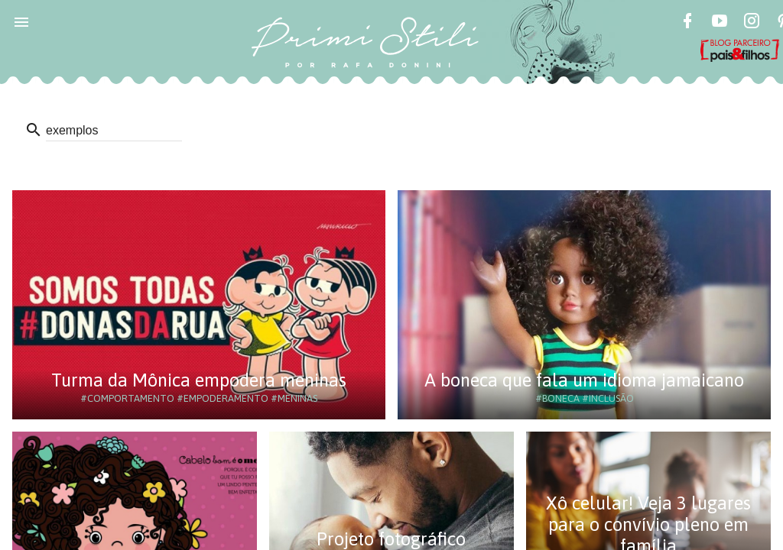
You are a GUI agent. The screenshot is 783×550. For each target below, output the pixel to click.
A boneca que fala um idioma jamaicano (584, 380)
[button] (21, 21)
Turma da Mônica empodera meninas (198, 380)
